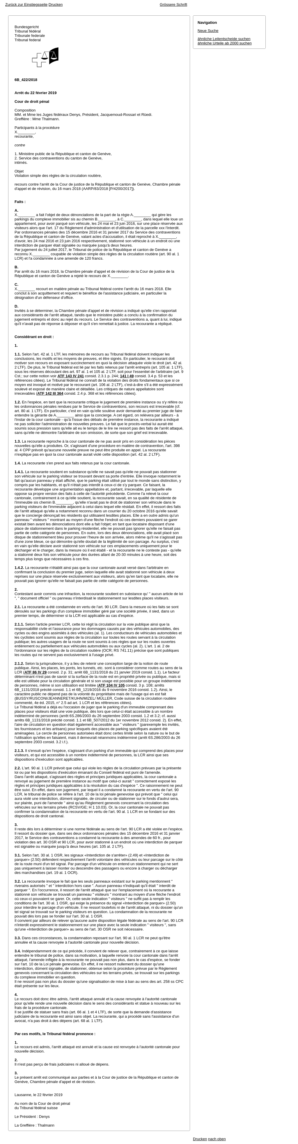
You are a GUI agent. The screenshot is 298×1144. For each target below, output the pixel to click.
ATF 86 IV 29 (35, 672)
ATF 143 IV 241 (70, 376)
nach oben (217, 1139)
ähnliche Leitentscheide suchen (224, 39)
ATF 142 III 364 (50, 393)
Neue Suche (208, 30)
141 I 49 (127, 376)
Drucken (56, 4)
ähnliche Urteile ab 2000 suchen (225, 43)
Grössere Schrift (173, 4)
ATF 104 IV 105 (111, 685)
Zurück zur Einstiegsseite (26, 4)
